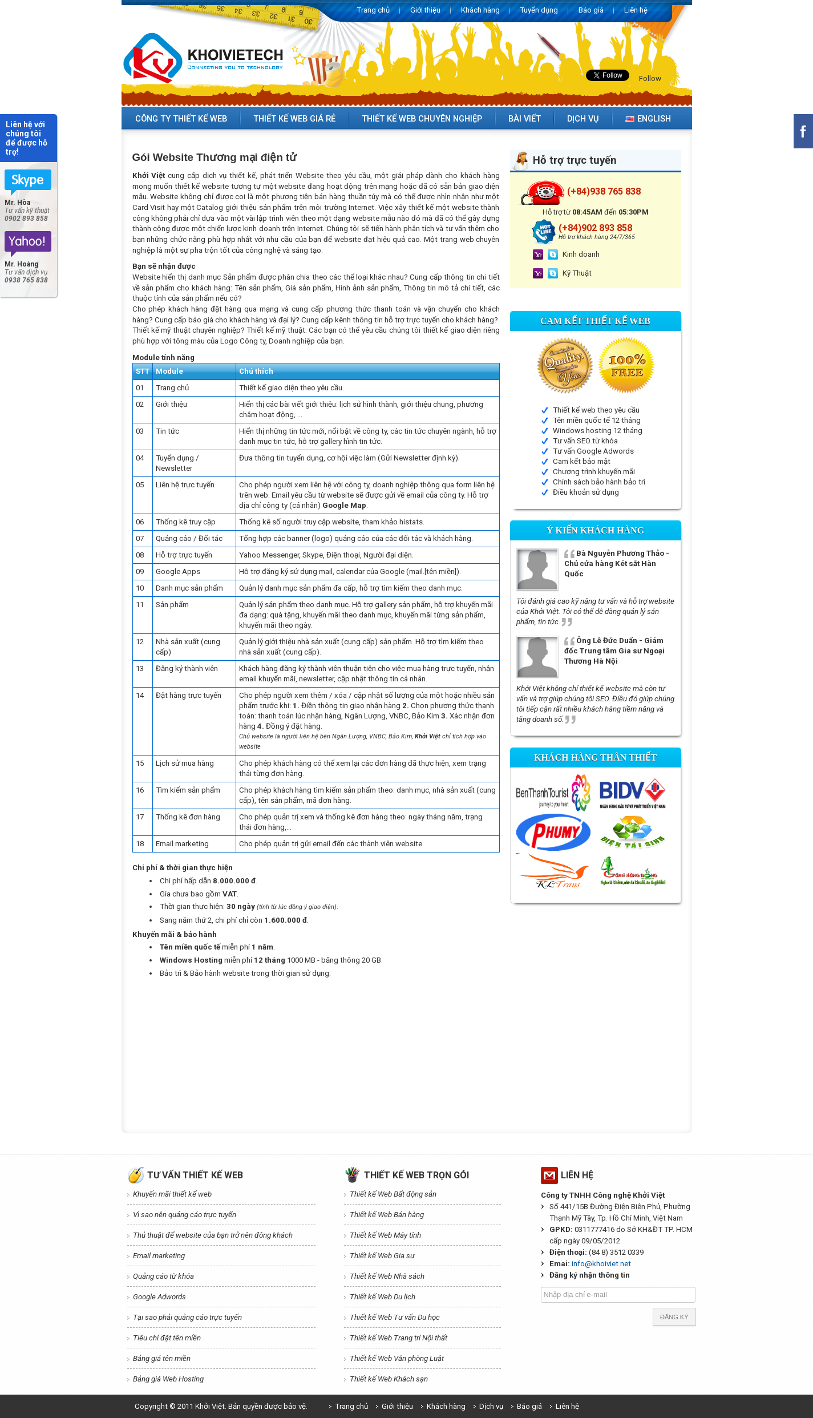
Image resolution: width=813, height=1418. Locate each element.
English (648, 119)
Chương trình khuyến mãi (594, 471)
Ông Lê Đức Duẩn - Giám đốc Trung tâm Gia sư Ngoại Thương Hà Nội (614, 650)
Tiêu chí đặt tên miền (167, 1338)
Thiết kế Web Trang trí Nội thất (398, 1338)
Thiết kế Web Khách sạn (389, 1379)
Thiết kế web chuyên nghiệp (422, 119)
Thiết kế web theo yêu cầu (596, 410)
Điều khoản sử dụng (586, 492)
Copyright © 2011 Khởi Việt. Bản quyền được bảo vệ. (221, 1406)
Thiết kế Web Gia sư (382, 1255)
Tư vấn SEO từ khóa (585, 441)
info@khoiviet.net (601, 1263)
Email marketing (159, 1255)
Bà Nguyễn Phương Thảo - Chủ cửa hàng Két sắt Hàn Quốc (616, 563)
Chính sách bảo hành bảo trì (599, 482)
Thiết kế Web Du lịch (382, 1296)
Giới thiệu (425, 10)
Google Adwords (159, 1296)
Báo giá (591, 10)
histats (411, 522)
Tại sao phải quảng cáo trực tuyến (187, 1317)
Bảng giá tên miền (162, 1358)
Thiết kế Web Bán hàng (387, 1214)
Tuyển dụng (539, 10)
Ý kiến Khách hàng (595, 530)
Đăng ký (674, 1317)
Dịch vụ (583, 119)
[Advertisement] (340, 1013)
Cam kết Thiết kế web (595, 321)
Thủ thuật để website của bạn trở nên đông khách (213, 1235)
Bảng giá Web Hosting (168, 1379)
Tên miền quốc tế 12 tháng (597, 420)
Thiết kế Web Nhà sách (387, 1276)
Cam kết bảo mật (581, 461)
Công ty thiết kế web (181, 119)
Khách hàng (480, 10)
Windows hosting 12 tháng (597, 430)
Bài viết (524, 119)
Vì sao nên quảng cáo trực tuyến (184, 1214)
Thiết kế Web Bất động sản (393, 1194)
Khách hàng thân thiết (595, 757)
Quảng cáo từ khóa (163, 1276)
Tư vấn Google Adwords (593, 451)
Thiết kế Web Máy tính (385, 1235)
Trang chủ (373, 10)
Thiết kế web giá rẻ (294, 119)
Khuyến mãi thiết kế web (172, 1194)
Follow (650, 78)
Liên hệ (636, 10)
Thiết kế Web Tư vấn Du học (395, 1317)
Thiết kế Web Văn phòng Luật (397, 1358)
